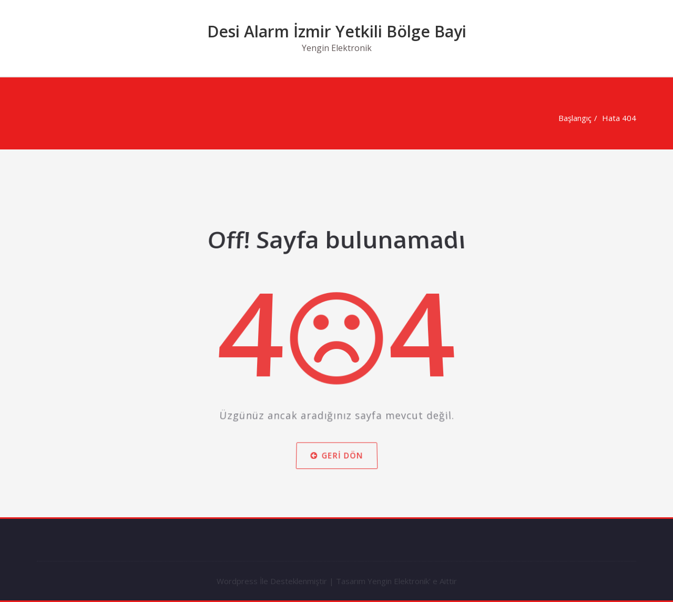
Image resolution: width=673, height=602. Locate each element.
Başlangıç (573, 118)
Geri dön (336, 460)
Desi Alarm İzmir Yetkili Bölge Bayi (336, 31)
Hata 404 (618, 118)
